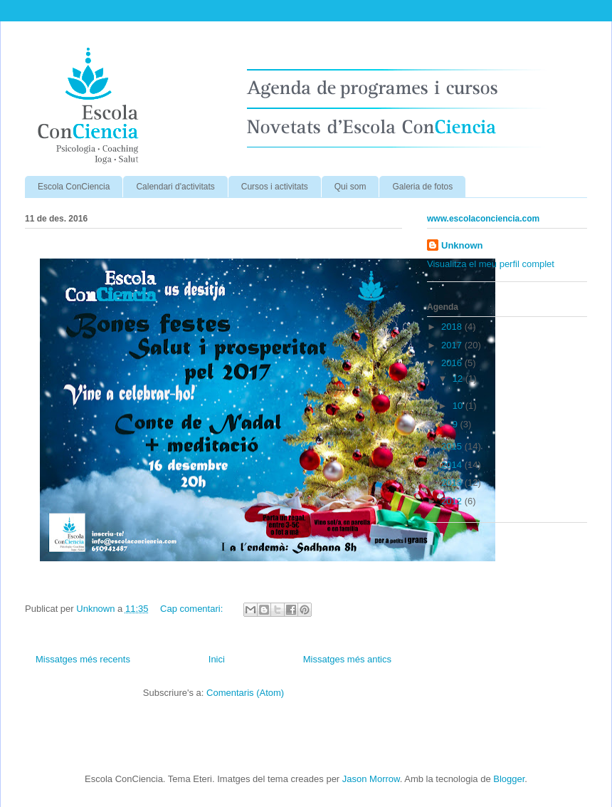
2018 (453, 326)
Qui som (350, 187)
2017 (453, 345)
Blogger (508, 779)
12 (459, 378)
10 (459, 405)
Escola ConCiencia (74, 187)
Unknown (462, 245)
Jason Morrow (371, 779)
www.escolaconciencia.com (483, 219)
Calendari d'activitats (175, 187)
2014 (453, 464)
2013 (453, 482)
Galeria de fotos (422, 187)
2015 (453, 446)
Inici (217, 659)
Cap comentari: (193, 608)
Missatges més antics (347, 659)
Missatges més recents (83, 659)
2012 (453, 501)
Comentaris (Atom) (245, 692)
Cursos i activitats (274, 187)
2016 (453, 363)
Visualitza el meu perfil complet (490, 264)
